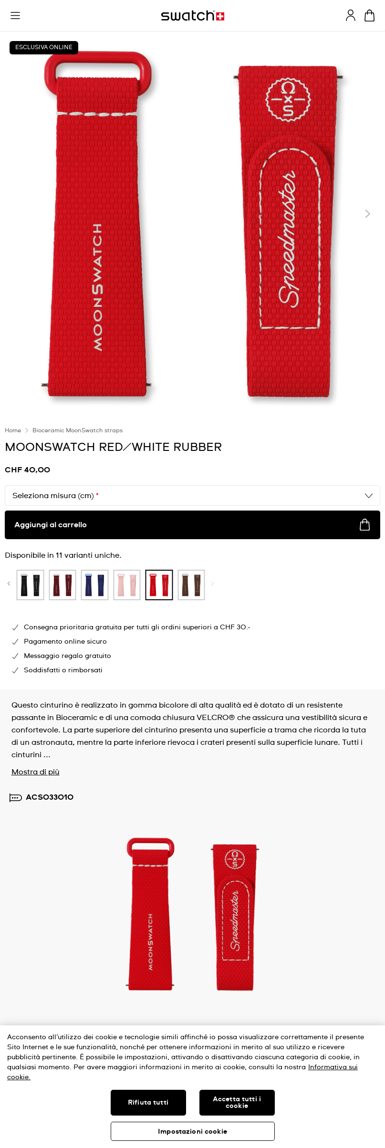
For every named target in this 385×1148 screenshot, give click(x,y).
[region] (192, 1086)
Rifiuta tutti (148, 1102)
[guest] (350, 15)
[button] (15, 15)
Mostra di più (35, 772)
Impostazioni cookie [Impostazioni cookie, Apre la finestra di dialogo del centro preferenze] (192, 1131)
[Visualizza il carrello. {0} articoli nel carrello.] (369, 15)
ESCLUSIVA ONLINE (44, 48)
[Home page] (192, 15)
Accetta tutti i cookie (237, 1102)
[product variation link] (72, 585)
